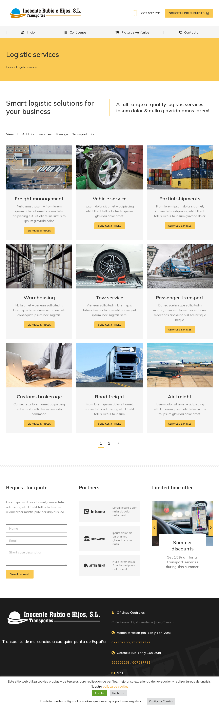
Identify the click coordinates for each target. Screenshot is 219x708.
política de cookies (115, 686)
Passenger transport (180, 298)
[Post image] (39, 167)
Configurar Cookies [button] (161, 701)
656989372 (141, 642)
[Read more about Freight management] (39, 230)
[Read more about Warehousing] (39, 324)
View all (12, 134)
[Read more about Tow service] (109, 324)
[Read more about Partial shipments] (180, 225)
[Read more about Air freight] (180, 423)
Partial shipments (179, 199)
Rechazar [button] (118, 693)
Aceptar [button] (100, 693)
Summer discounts (183, 545)
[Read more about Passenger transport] (180, 329)
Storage (62, 134)
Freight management (39, 199)
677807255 (121, 642)
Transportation (84, 134)
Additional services (37, 134)
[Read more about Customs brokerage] (39, 423)
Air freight (180, 396)
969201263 (121, 662)
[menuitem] (27, 32)
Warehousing (39, 298)
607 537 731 (146, 13)
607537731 (141, 662)
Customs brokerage (39, 396)
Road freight (109, 396)
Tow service (109, 298)
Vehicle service (109, 199)
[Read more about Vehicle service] (109, 225)
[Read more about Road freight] (109, 423)
